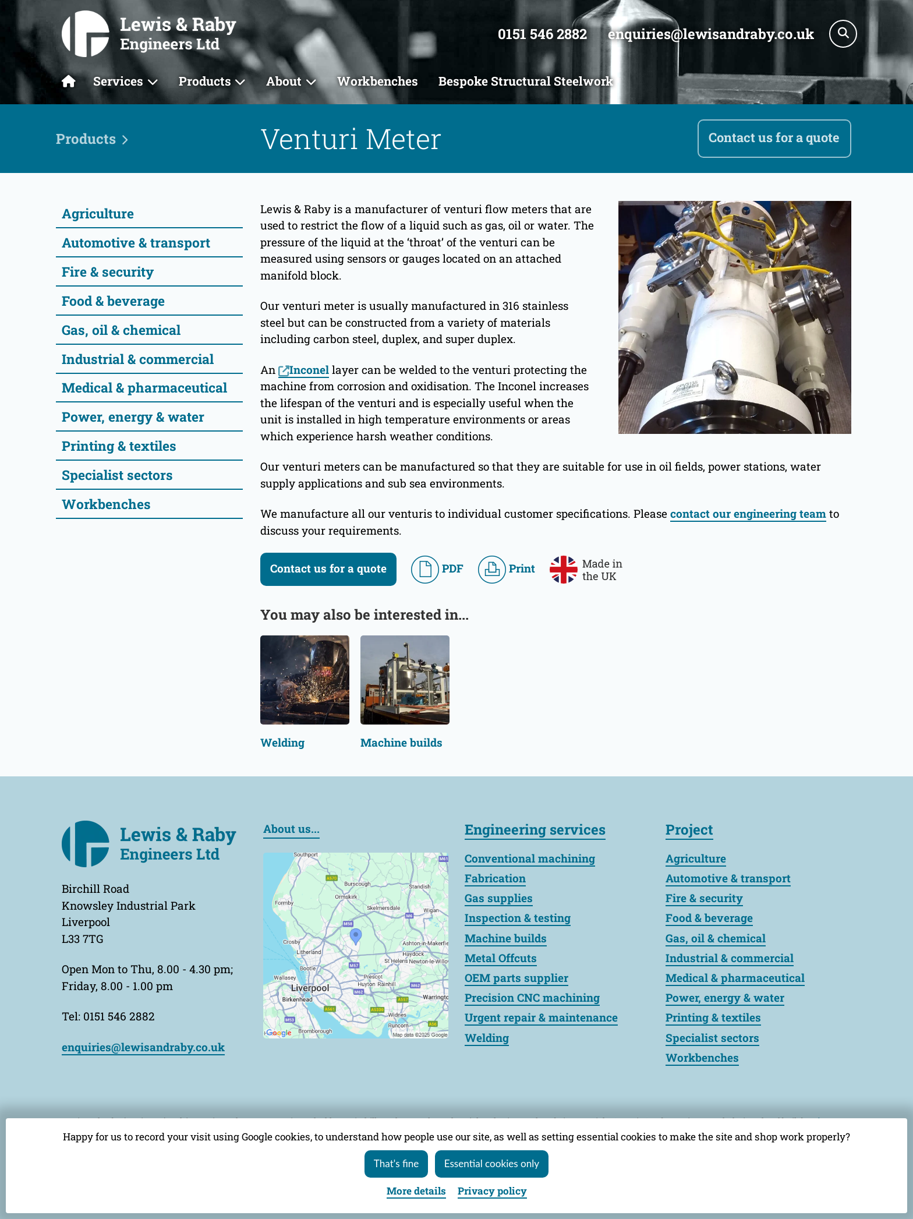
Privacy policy (492, 1190)
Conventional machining (530, 858)
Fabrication (495, 878)
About (284, 81)
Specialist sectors (117, 474)
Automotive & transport (136, 242)
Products (205, 81)
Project (689, 829)
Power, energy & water (133, 416)
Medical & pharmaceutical (144, 387)
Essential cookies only (491, 1163)
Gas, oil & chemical (121, 329)
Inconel (309, 369)
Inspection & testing (518, 917)
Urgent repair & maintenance (541, 1017)
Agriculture (98, 213)
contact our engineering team (748, 513)
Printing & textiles (119, 445)
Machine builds (401, 743)
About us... (291, 828)
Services (118, 81)
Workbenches (377, 81)
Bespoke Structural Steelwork (526, 81)
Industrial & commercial (138, 359)
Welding (282, 743)
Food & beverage (113, 300)
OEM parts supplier (516, 977)
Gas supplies (499, 898)
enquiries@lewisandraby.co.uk (711, 33)
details (416, 1190)
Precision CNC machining (532, 997)
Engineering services (535, 829)
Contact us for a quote (774, 137)
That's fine (396, 1163)
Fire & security (108, 271)
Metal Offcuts (501, 958)
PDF (437, 570)
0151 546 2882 (542, 33)
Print (506, 570)
